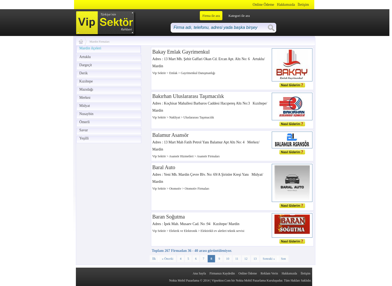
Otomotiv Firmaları (197, 188)
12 (246, 259)
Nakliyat (175, 117)
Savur (83, 130)
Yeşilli (84, 138)
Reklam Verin (269, 273)
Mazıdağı (86, 89)
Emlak (173, 73)
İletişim (303, 5)
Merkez (85, 98)
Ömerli (84, 122)
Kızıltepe (86, 81)
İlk (154, 259)
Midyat (84, 106)
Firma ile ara (211, 16)
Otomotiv (175, 188)
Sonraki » (269, 259)
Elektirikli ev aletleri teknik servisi (222, 231)
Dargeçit (85, 65)
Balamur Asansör (170, 135)
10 (227, 259)
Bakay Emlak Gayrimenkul (181, 52)
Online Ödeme (263, 5)
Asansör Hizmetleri (182, 156)
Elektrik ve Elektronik (183, 231)
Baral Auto (163, 167)
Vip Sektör (159, 73)
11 (236, 259)
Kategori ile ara (239, 16)
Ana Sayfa (199, 273)
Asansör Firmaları (208, 156)
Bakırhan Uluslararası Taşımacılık (188, 96)
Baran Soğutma (168, 217)
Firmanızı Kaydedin (222, 273)
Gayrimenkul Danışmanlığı (198, 73)
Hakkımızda (286, 5)
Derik (83, 73)
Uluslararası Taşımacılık (199, 117)
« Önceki (167, 259)
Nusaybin (86, 114)
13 (255, 259)
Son (283, 259)
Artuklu (85, 57)
